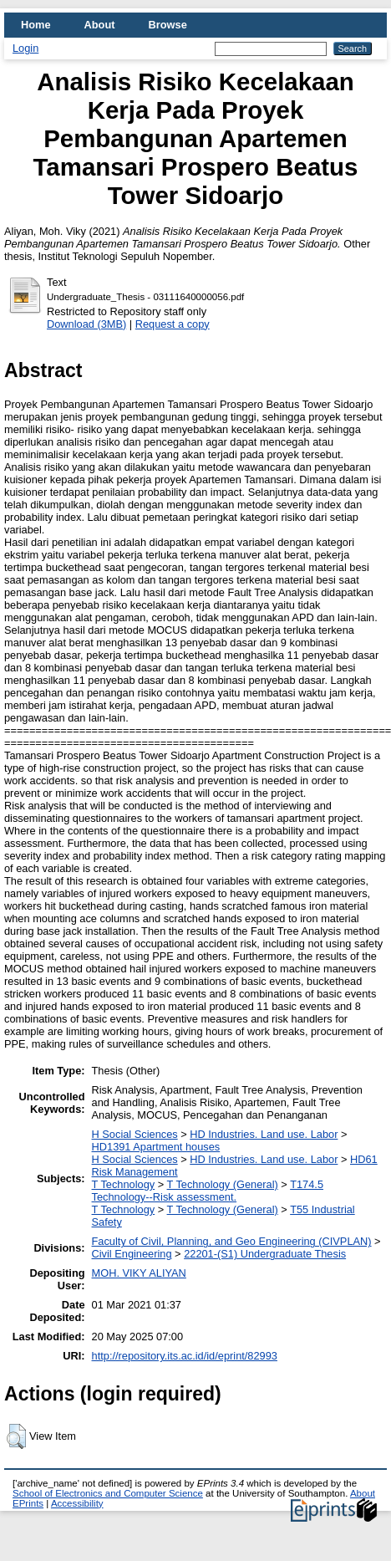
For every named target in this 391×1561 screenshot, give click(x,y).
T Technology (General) (222, 1184)
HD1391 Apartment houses (156, 1146)
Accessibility (77, 1503)
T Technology (123, 1184)
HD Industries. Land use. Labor (264, 1134)
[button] (16, 1436)
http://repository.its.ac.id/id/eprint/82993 (184, 1355)
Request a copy (172, 324)
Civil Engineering (132, 1253)
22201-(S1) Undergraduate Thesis (265, 1253)
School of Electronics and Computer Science (108, 1493)
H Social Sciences (135, 1134)
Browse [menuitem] (168, 24)
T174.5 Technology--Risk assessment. (207, 1190)
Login (25, 48)
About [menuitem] (99, 24)
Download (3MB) (86, 324)
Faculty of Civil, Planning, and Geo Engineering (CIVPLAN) (232, 1241)
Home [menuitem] (36, 24)
